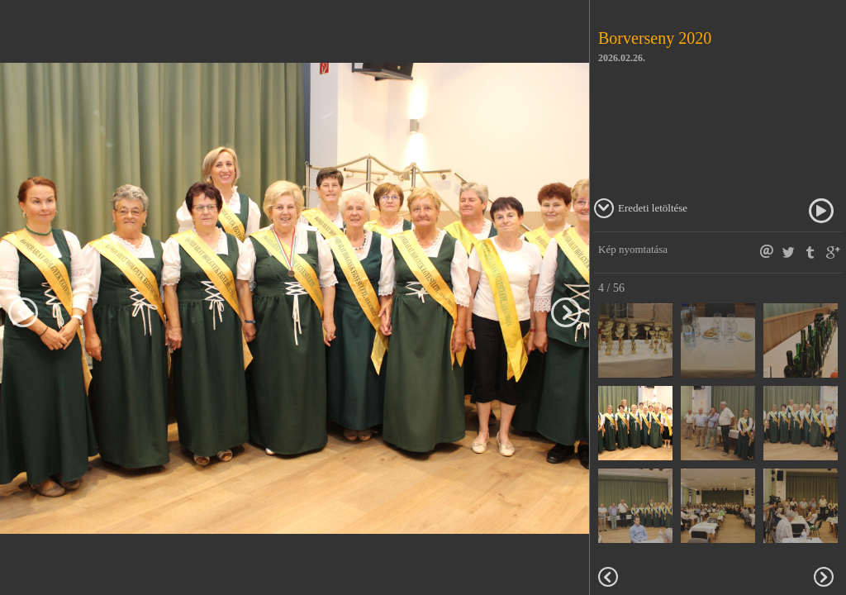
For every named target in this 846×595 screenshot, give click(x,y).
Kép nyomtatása (633, 249)
